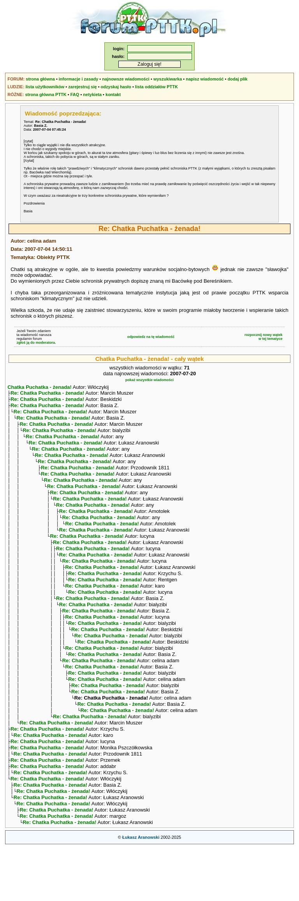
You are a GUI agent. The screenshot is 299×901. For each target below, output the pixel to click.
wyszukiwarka (167, 79)
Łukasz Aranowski (141, 891)
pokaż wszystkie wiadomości (149, 380)
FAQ (74, 94)
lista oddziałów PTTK (156, 86)
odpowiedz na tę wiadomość (151, 337)
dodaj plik (237, 79)
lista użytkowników (45, 86)
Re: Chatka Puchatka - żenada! (47, 394)
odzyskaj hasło (116, 86)
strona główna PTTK (45, 94)
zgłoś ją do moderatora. (36, 343)
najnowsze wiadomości (126, 79)
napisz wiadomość (204, 79)
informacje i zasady (78, 79)
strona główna (40, 79)
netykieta (92, 94)
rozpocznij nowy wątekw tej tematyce (263, 337)
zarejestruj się (82, 86)
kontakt (113, 94)
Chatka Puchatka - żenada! (39, 387)
